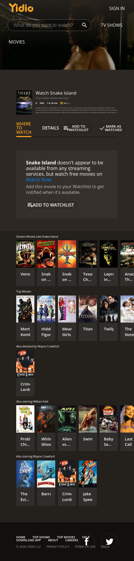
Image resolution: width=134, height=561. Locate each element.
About (53, 540)
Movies (17, 42)
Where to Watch (23, 128)
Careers (71, 540)
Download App (28, 540)
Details (50, 128)
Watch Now (38, 179)
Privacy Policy (58, 547)
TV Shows (111, 25)
